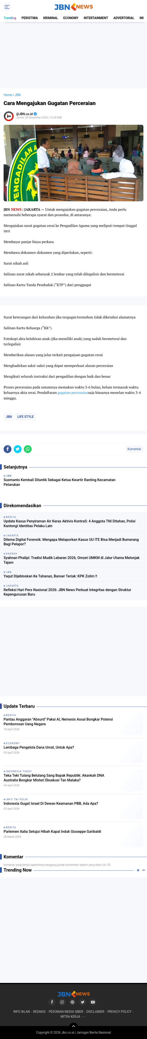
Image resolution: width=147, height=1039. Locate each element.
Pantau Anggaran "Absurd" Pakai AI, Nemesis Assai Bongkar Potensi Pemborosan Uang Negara (58, 721)
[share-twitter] (18, 449)
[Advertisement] (73, 55)
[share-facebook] (7, 449)
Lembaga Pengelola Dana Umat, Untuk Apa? (39, 747)
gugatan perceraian (73, 392)
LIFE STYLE (26, 417)
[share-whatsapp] (28, 449)
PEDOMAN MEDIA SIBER (66, 1011)
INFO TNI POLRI (17, 799)
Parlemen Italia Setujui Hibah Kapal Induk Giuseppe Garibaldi (52, 831)
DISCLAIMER (95, 1011)
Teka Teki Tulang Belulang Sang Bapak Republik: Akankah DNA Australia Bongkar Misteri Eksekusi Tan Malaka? (54, 777)
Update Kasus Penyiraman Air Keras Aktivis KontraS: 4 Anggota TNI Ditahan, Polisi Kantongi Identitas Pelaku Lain (70, 523)
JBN (9, 417)
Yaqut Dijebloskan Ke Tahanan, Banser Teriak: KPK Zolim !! (50, 576)
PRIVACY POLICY (120, 1011)
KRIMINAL (50, 18)
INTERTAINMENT (96, 18)
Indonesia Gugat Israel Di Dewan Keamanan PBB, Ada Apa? (51, 803)
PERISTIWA (30, 18)
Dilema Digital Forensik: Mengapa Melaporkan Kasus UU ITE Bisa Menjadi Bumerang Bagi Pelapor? (71, 541)
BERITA (11, 715)
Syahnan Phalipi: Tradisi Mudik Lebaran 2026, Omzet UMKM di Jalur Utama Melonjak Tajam (72, 560)
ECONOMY (70, 18)
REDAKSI (39, 1011)
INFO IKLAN (21, 1011)
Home (8, 95)
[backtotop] (73, 1027)
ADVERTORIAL (124, 18)
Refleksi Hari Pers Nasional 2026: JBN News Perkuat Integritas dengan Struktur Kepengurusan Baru (67, 592)
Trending (10, 18)
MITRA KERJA (70, 1016)
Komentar (134, 449)
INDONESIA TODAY (19, 771)
